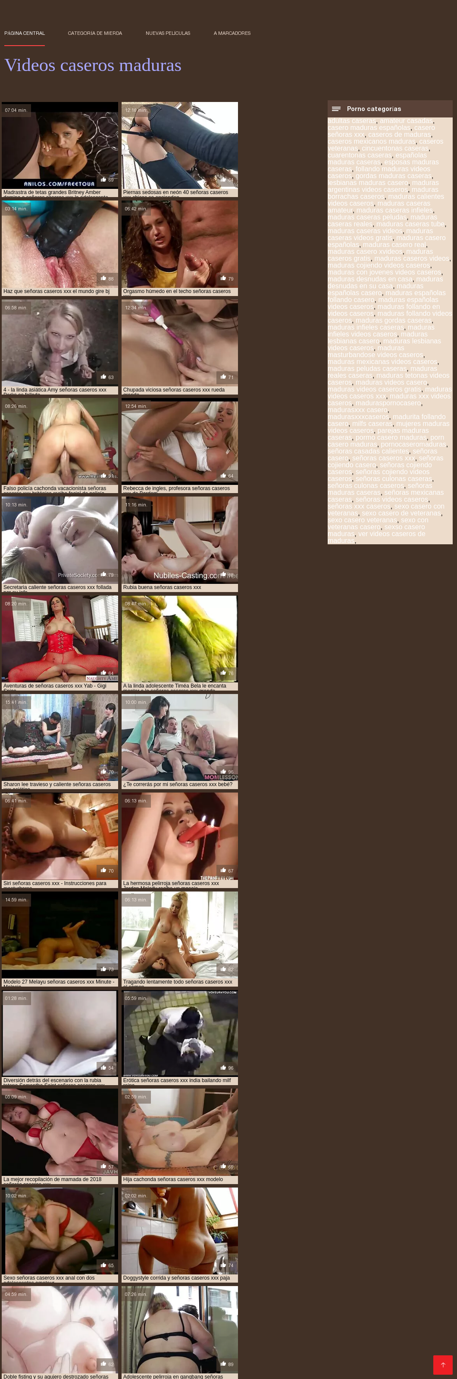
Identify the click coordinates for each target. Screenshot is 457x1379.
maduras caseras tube (410, 224)
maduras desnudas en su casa (385, 283)
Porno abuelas (347, 1291)
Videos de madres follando (134, 1298)
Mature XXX (170, 1332)
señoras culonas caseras (394, 479)
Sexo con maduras (33, 1346)
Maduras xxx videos (211, 1346)
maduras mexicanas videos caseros (382, 362)
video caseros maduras (222, 1266)
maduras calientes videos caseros (299, 1237)
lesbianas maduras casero (368, 183)
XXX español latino (384, 1298)
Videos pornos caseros (379, 1332)
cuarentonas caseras (360, 156)
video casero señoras (156, 1266)
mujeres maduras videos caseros (230, 1256)
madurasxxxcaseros (358, 417)
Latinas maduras (194, 1360)
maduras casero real (394, 245)
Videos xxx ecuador (117, 1332)
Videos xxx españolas (347, 1304)
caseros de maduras (399, 135)
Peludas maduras (272, 1346)
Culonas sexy (239, 1318)
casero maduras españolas (369, 128)
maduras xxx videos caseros (41, 1256)
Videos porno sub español (102, 1325)
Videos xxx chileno (222, 1332)
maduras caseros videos (411, 259)
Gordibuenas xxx (253, 1353)
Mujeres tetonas (325, 1298)
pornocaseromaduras (413, 445)
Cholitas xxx (341, 1325)
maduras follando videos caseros (276, 1247)
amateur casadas (406, 121)
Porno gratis (299, 1325)
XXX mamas (93, 1304)
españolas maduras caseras (377, 159)
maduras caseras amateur (385, 1237)
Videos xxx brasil (31, 1325)
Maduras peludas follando (89, 1353)
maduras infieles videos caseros (381, 331)
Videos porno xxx (139, 1360)
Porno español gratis (370, 1360)
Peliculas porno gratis (180, 1325)
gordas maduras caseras (394, 176)
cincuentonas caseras (395, 149)
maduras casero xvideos (365, 252)
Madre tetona (405, 1304)
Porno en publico (188, 1318)
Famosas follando (205, 1304)
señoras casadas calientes (368, 452)
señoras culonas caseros (366, 486)
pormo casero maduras (391, 438)
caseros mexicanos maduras (372, 142)
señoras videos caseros (392, 500)
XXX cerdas (295, 1339)
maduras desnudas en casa (370, 280)
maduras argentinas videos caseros (383, 187)
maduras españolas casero (375, 290)
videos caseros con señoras (295, 1266)
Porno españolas (330, 1346)
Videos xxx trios (57, 1332)
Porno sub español (267, 1298)
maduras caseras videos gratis (380, 235)
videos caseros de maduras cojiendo (335, 1271)
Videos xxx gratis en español (405, 1346)
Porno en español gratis (274, 1304)
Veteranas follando (145, 1304)
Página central (24, 33)
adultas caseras (352, 121)
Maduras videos (154, 1311)
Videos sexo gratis (76, 1339)
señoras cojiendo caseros (125, 1261)
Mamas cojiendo (134, 1339)
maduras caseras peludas (367, 218)
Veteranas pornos (130, 1318)
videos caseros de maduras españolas (117, 1275)
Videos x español (100, 1311)
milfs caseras (372, 424)
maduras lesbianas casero (378, 338)
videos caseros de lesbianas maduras (387, 1266)
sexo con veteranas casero (378, 524)
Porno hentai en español (90, 1291)
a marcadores (232, 33)
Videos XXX (281, 1318)
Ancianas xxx (383, 1325)
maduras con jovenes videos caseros (384, 273)
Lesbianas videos (311, 1353)
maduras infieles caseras (366, 328)
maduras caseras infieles (395, 211)
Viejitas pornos (153, 1291)
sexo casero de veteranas (401, 514)
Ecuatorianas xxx (206, 1291)
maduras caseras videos (365, 231)
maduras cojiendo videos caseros (379, 266)
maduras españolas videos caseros (179, 1247)
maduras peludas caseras (367, 369)
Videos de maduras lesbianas (320, 1311)
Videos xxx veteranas (336, 1318)
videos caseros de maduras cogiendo (233, 1271)
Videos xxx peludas (246, 1325)
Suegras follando (308, 1360)
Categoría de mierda (95, 33)
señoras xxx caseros (359, 507)
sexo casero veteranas (362, 520)
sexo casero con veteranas (407, 1261)
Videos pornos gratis (350, 1339)
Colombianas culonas (37, 1304)
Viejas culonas (26, 1291)
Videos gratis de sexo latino (278, 1291)
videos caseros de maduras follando (221, 1275)
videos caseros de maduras (39, 1271)
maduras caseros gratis (312, 1242)
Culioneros (390, 1291)
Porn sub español (207, 1298)
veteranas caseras (97, 1266)
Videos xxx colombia (194, 1339)
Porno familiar (204, 1311)
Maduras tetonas (151, 1346)
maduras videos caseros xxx (401, 1252)
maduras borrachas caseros (383, 194)
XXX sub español (250, 1360)
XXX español (25, 1353)
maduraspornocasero (388, 403)
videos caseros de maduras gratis (319, 1275)
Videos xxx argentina (122, 1366)
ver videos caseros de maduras (377, 538)
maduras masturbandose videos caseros (375, 352)
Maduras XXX (251, 1339)
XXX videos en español (379, 1353)
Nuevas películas (168, 33)
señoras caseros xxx (383, 459)
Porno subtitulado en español (177, 1353)
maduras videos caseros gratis (374, 390)
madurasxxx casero (358, 410)
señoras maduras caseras (380, 490)
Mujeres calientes (62, 1298)
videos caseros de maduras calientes (129, 1271)
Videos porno (88, 1360)
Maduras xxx (249, 1311)
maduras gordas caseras (394, 321)
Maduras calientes (94, 1346)
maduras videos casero (391, 383)
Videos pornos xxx (71, 1318)
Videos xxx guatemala (406, 1318)
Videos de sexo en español (298, 1332)
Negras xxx (67, 1366)
